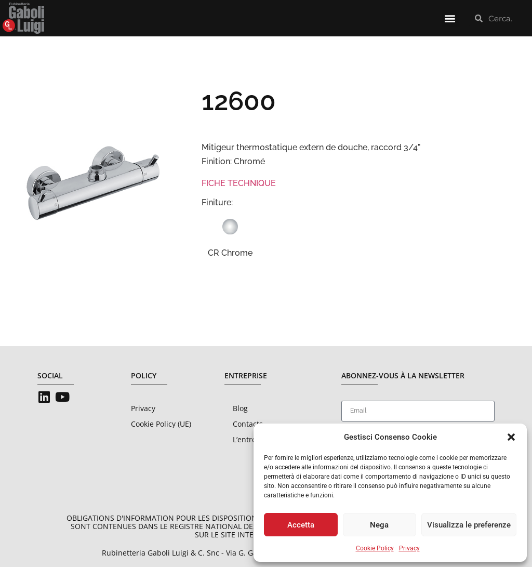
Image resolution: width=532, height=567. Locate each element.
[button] (511, 437)
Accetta (300, 525)
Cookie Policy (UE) (161, 424)
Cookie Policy (375, 548)
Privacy (409, 548)
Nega (379, 525)
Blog (240, 408)
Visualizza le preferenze (469, 525)
